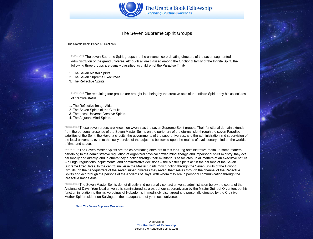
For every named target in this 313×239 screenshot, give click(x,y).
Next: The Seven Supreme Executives (99, 206)
